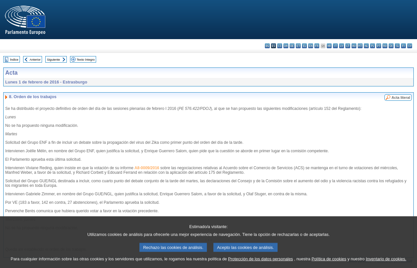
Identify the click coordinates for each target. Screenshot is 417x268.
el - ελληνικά (304, 45)
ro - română (384, 45)
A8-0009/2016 (147, 168)
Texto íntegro (85, 59)
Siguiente (53, 59)
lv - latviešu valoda (341, 45)
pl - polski (372, 45)
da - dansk (285, 45)
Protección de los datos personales (260, 262)
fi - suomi (403, 45)
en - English (310, 45)
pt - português (378, 45)
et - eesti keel (298, 45)
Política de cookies (328, 262)
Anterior (35, 59)
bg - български (267, 45)
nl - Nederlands (366, 45)
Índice (14, 59)
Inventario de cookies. (386, 262)
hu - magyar (354, 45)
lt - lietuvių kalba (347, 45)
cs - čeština (279, 45)
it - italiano (335, 45)
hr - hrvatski (329, 45)
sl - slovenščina (397, 45)
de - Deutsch (292, 45)
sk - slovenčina (391, 45)
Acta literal (401, 97)
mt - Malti (360, 45)
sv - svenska (409, 45)
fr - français (316, 45)
